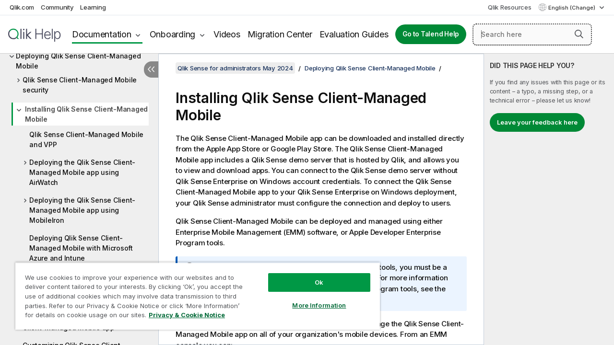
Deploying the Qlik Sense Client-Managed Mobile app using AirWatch (82, 172)
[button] (579, 34)
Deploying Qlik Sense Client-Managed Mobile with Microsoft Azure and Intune (81, 248)
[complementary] (549, 199)
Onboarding (173, 34)
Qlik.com (22, 7)
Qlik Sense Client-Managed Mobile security (80, 85)
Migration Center (280, 34)
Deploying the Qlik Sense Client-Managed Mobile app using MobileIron (82, 210)
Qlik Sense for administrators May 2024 (235, 68)
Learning (93, 7)
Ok (311, 275)
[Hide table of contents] (151, 69)
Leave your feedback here (537, 122)
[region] (193, 292)
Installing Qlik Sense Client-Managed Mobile (86, 114)
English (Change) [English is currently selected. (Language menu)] (572, 7)
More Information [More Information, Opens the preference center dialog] (312, 298)
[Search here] (532, 34)
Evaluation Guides (354, 34)
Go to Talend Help (430, 34)
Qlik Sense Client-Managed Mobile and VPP (86, 139)
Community (57, 7)
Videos (226, 34)
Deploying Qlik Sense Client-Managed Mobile (78, 61)
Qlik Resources (509, 7)
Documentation (101, 34)
